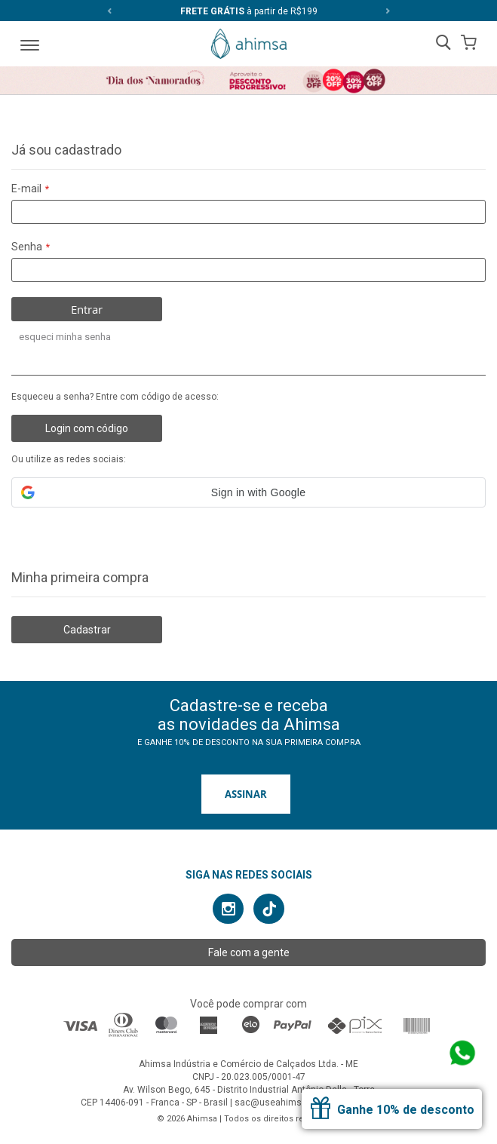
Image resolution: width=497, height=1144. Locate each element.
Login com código (86, 428)
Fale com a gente (249, 952)
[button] (248, 492)
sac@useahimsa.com (281, 1102)
